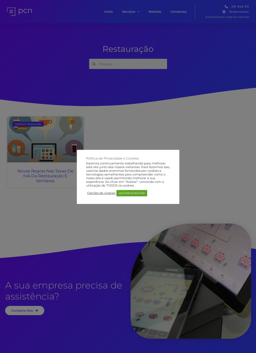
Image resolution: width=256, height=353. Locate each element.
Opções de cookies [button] (101, 193)
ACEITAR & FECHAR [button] (132, 193)
